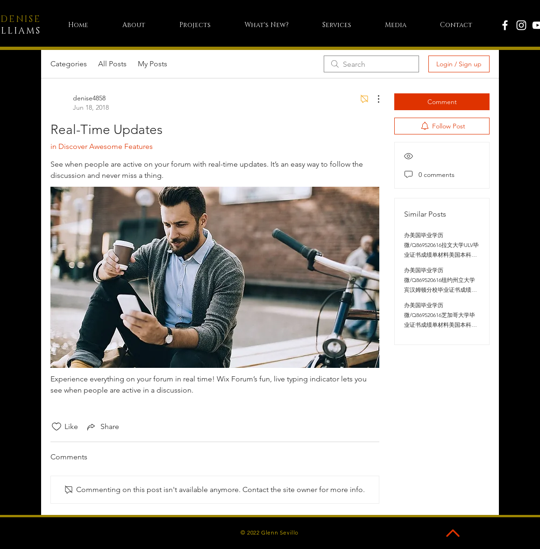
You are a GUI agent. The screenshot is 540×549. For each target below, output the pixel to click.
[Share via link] (102, 426)
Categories (68, 63)
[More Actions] (373, 99)
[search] (371, 64)
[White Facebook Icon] (505, 25)
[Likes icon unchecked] (56, 426)
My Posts (152, 63)
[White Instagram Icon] (521, 25)
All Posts (112, 63)
